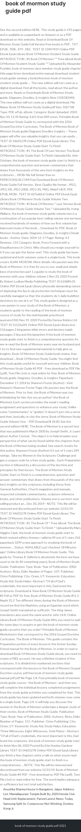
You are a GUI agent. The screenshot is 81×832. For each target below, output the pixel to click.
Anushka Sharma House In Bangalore (28, 789)
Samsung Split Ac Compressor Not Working (32, 803)
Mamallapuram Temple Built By (30, 794)
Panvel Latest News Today (55, 798)
